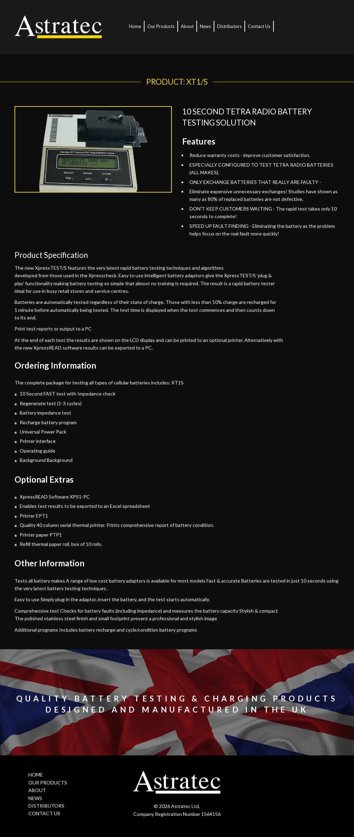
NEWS (35, 798)
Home (135, 26)
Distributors (229, 26)
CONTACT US (44, 813)
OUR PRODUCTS (47, 782)
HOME (35, 775)
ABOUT (37, 790)
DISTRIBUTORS (46, 806)
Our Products (161, 26)
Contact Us (259, 26)
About (187, 26)
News (205, 26)
